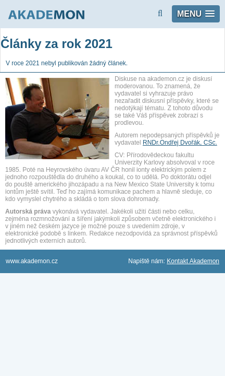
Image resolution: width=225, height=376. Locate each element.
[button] (196, 13)
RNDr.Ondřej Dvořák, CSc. (180, 142)
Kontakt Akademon (193, 261)
